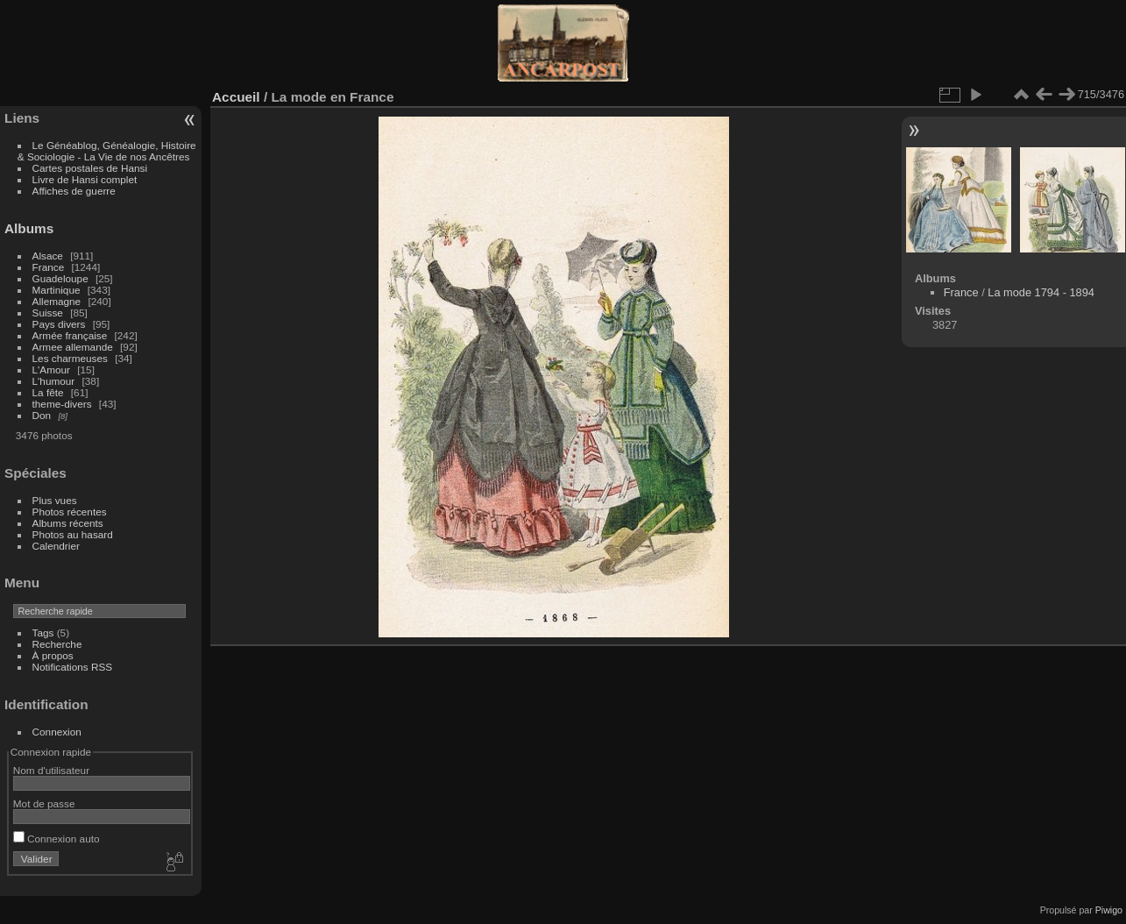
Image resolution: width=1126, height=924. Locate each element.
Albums (28, 228)
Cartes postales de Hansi (89, 168)
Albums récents (67, 523)
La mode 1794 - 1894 (1041, 292)
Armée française (70, 335)
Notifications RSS (72, 666)
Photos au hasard (72, 534)
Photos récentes (69, 511)
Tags (43, 632)
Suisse (47, 312)
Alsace (47, 255)
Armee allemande (72, 346)
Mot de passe (44, 803)
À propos (53, 655)
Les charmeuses (70, 358)
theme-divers (62, 403)
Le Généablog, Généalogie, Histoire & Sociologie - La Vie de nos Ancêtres (107, 150)
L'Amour (51, 369)
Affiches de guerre (74, 190)
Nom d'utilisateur (51, 770)
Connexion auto (56, 838)
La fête (48, 392)
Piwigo (1108, 910)
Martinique (56, 289)
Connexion (56, 731)
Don (42, 415)
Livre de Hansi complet (85, 179)
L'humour (53, 381)
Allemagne (56, 301)
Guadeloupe (60, 278)
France (48, 267)
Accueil (236, 96)
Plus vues (54, 500)
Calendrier (56, 545)
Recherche (57, 644)
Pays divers (59, 324)
